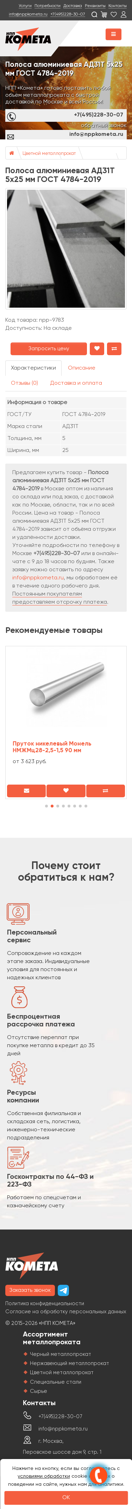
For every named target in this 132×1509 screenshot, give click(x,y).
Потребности (47, 6)
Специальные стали (55, 1382)
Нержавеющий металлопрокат (69, 1363)
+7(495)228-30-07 (67, 14)
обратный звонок (104, 125)
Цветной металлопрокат (49, 153)
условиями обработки (44, 1476)
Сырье (38, 1391)
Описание (81, 368)
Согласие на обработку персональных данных (65, 1311)
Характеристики (33, 368)
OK (66, 1498)
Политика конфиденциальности (44, 1303)
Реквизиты (95, 6)
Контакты (117, 6)
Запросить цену (49, 348)
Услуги (25, 6)
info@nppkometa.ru (28, 14)
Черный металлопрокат (60, 1354)
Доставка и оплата (76, 383)
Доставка (72, 6)
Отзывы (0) (24, 383)
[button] (46, 806)
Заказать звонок (30, 1290)
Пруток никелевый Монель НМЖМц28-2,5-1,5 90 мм (52, 747)
